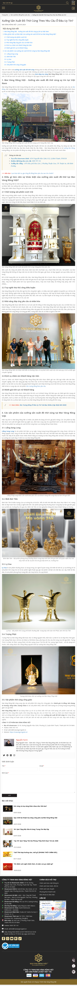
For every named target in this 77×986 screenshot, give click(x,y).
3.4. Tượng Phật (9, 62)
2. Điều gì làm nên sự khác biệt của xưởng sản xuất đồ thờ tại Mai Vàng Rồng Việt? (29, 34)
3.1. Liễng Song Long (11, 54)
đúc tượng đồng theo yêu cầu (36, 386)
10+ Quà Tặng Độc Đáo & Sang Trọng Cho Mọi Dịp (31, 829)
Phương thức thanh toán (47, 892)
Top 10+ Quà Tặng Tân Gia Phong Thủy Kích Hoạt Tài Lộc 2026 (36, 841)
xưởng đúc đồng (69, 148)
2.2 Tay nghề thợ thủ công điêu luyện (16, 40)
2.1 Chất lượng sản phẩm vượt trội (15, 37)
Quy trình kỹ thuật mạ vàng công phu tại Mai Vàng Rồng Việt (35, 818)
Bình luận (5, 773)
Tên (3, 766)
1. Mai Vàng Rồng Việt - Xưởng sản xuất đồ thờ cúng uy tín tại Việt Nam (26, 31)
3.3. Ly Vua (7, 59)
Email (42, 766)
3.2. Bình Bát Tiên (10, 57)
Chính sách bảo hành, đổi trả (49, 886)
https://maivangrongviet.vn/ (19, 732)
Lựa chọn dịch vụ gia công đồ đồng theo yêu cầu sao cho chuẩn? (32, 173)
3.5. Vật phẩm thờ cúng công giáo (15, 65)
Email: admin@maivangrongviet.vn (15, 929)
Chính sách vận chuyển (47, 889)
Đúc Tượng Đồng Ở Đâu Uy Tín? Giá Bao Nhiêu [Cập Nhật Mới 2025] (43, 405)
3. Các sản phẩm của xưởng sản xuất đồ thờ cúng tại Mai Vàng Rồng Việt (26, 51)
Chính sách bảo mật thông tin (49, 883)
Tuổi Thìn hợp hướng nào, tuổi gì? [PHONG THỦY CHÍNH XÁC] (35, 852)
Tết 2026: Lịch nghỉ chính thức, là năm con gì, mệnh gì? (33, 864)
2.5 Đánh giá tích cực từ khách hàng (15, 48)
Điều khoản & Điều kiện (47, 895)
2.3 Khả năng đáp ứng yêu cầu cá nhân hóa (18, 42)
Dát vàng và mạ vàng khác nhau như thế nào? (30, 806)
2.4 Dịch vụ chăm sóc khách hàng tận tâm (18, 45)
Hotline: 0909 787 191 (11, 925)
